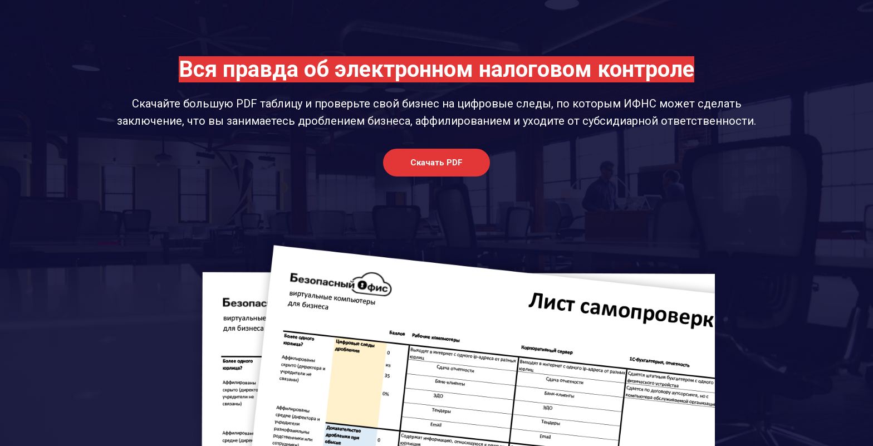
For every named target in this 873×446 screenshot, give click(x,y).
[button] (436, 163)
